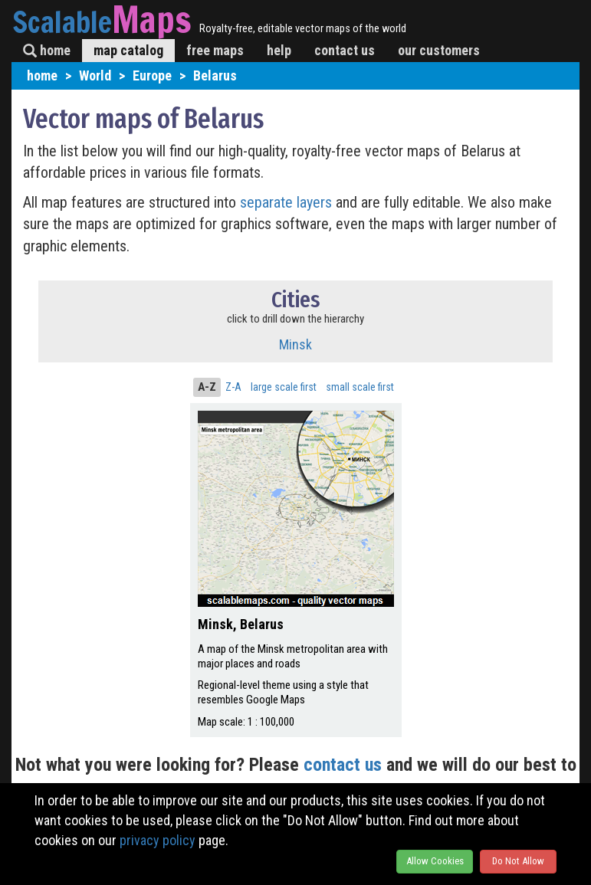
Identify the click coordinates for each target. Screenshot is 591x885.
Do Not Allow (518, 861)
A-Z (207, 387)
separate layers (288, 202)
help (279, 50)
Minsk (295, 344)
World (95, 75)
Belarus (215, 75)
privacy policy (157, 840)
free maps (215, 50)
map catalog (128, 50)
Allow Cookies (435, 861)
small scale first (360, 387)
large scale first (284, 387)
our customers (439, 50)
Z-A (233, 387)
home (47, 50)
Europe (152, 75)
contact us (344, 50)
